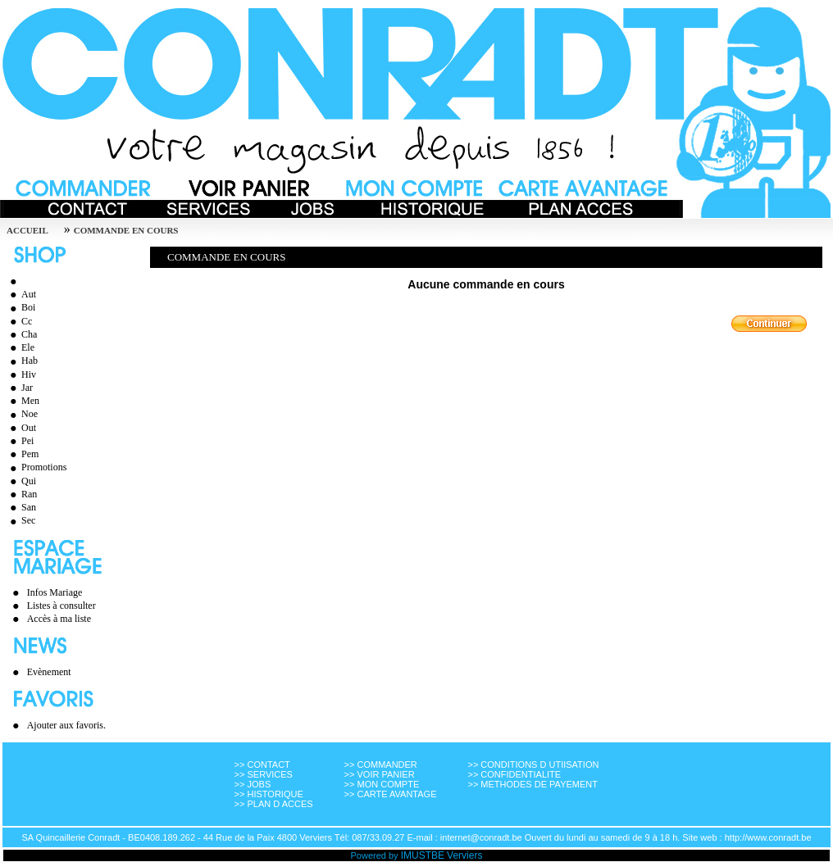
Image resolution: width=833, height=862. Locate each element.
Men (22, 400)
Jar (19, 387)
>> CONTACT (262, 764)
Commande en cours (126, 230)
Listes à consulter (61, 605)
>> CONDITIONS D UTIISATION (533, 764)
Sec (20, 520)
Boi (20, 307)
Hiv (21, 374)
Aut (21, 294)
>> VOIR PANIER (379, 774)
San (21, 507)
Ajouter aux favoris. (66, 725)
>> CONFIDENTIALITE (514, 774)
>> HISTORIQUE (268, 794)
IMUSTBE (422, 855)
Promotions (36, 467)
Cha (21, 334)
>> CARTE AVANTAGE (390, 794)
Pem (22, 454)
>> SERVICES (263, 774)
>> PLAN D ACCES (273, 804)
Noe (22, 414)
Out (21, 427)
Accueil (27, 230)
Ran (21, 494)
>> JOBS (252, 784)
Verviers (464, 855)
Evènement (49, 672)
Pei (20, 441)
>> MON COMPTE (382, 784)
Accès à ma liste (59, 618)
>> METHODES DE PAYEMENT (532, 784)
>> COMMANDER (380, 764)
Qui (21, 481)
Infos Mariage (55, 592)
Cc (19, 321)
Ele (20, 347)
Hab (22, 360)
